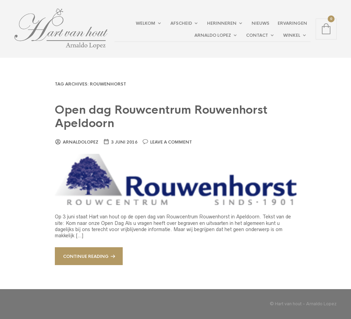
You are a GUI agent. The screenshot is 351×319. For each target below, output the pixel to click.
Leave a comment (171, 142)
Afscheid (181, 23)
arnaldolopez (80, 142)
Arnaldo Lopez (212, 35)
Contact (257, 35)
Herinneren (222, 23)
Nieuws (260, 23)
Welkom (145, 23)
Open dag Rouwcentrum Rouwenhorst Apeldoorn (161, 116)
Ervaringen (292, 23)
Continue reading (86, 256)
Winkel (291, 35)
